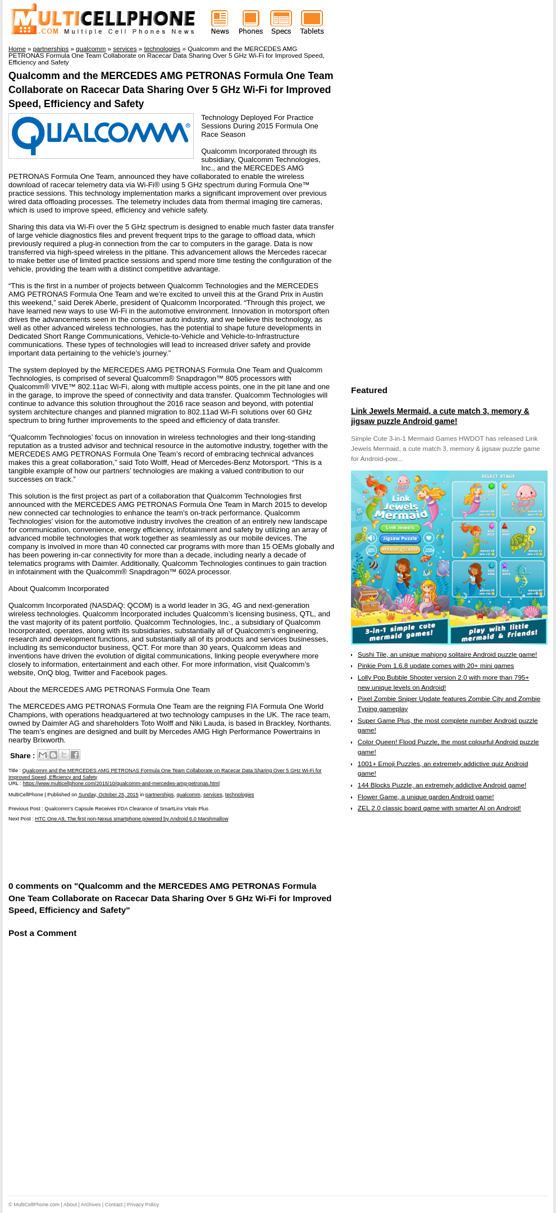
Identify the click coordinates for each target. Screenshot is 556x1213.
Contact (114, 1204)
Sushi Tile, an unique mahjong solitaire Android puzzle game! (447, 654)
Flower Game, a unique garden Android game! (426, 797)
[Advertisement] (139, 850)
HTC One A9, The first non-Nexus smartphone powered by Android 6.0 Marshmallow (132, 819)
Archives (91, 1204)
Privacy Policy (143, 1204)
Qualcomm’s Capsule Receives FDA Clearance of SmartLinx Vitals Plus (126, 808)
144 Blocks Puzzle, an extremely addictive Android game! (442, 785)
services (212, 794)
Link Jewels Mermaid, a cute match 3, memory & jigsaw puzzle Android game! (440, 416)
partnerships (159, 794)
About (70, 1204)
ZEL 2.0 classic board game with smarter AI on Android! (439, 808)
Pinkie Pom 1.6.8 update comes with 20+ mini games (436, 666)
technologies (239, 794)
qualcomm (188, 794)
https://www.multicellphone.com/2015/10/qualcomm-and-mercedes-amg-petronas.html (121, 783)
